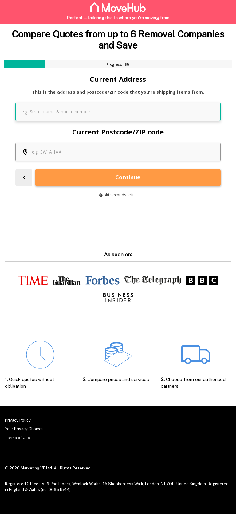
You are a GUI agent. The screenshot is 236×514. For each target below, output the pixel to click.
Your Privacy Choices (24, 428)
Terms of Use (17, 437)
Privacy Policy (18, 420)
